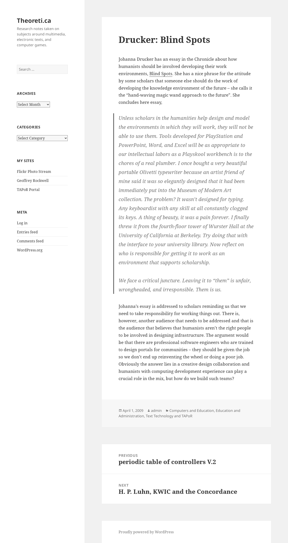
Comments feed (30, 241)
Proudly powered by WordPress (146, 531)
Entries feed (27, 232)
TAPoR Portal (28, 189)
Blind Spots (160, 74)
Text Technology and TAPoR (169, 415)
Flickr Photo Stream (34, 171)
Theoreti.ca (34, 20)
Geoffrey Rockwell (33, 180)
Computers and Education (191, 410)
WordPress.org (30, 250)
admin (156, 410)
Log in (22, 222)
